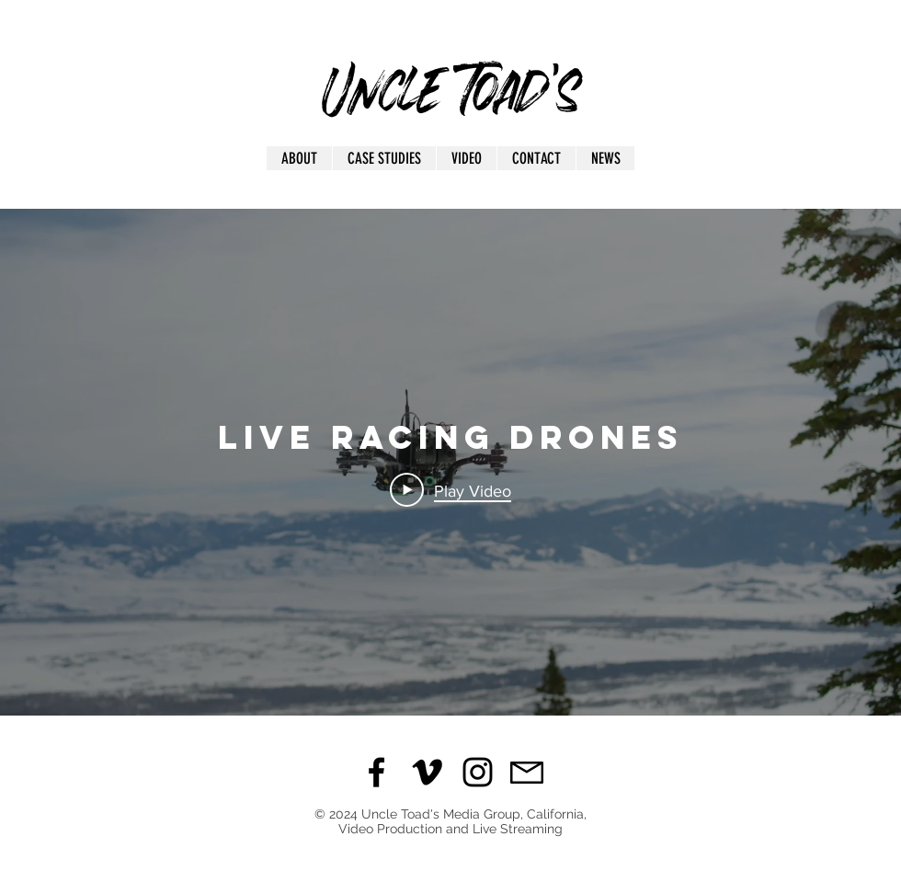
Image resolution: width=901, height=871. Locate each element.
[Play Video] (450, 490)
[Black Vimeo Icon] (427, 772)
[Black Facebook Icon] (376, 772)
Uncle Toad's (452, 81)
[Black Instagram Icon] (477, 772)
